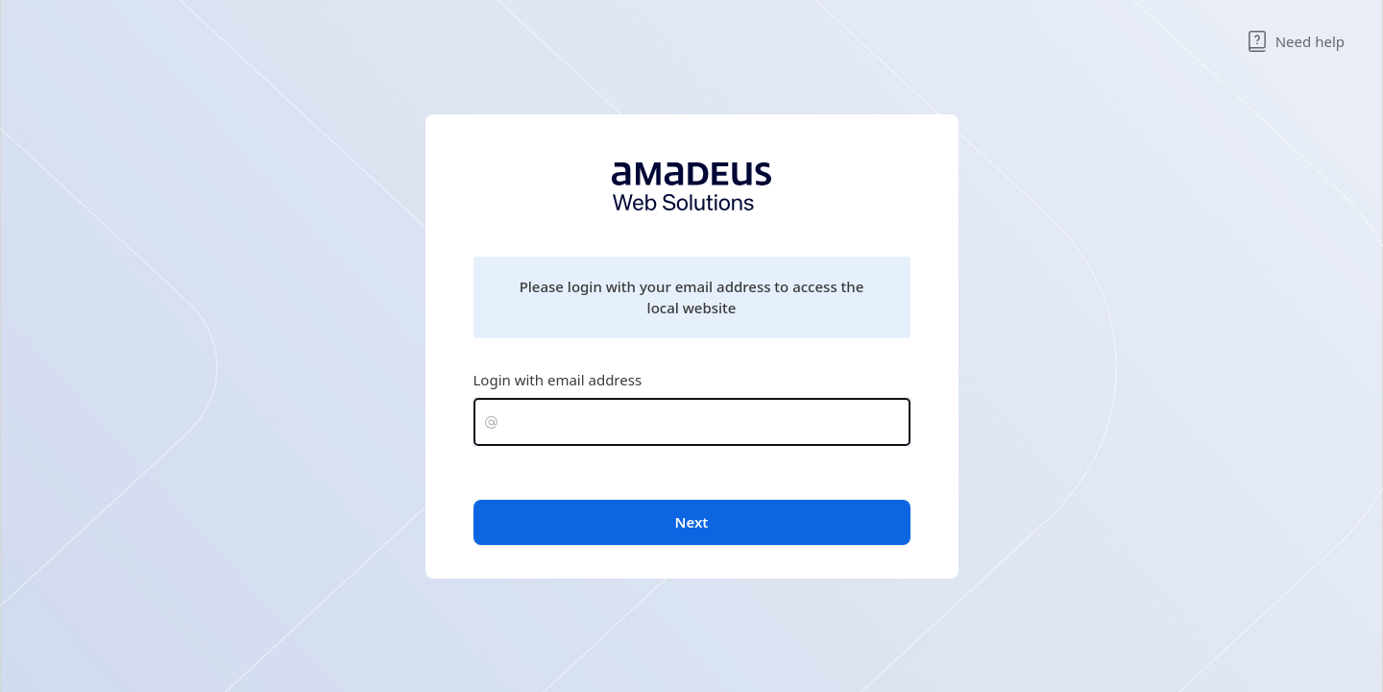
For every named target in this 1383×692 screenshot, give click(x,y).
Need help (1296, 41)
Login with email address (558, 379)
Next (692, 521)
